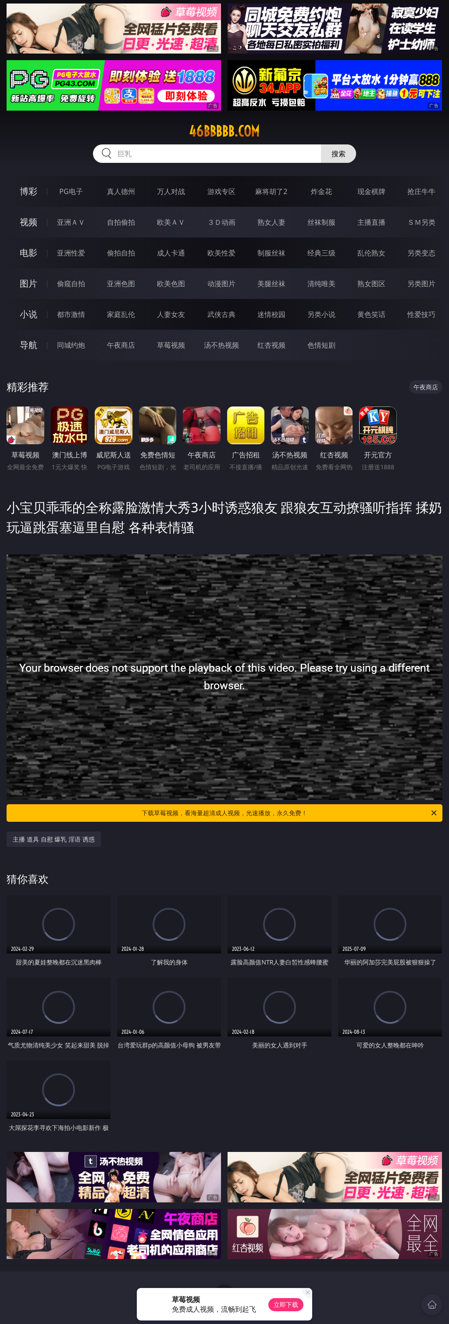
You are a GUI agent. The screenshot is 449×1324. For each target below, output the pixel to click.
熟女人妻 (271, 222)
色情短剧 (321, 345)
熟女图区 (371, 283)
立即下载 (286, 1304)
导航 (28, 345)
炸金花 (321, 191)
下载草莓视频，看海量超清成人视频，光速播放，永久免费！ (290, 813)
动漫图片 (221, 283)
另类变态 (421, 253)
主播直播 (371, 222)
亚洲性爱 (71, 253)
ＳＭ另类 (421, 222)
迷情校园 (271, 314)
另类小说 (321, 314)
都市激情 (71, 314)
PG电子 (70, 191)
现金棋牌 (371, 191)
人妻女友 (171, 314)
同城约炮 (71, 345)
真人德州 (121, 191)
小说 (28, 314)
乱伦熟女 (371, 253)
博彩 (28, 191)
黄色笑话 (371, 314)
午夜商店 (121, 345)
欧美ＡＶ (171, 222)
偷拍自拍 (121, 253)
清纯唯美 (321, 283)
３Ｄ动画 (221, 222)
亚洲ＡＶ (71, 222)
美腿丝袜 (271, 283)
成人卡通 (171, 253)
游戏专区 (221, 191)
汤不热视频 (221, 345)
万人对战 (171, 191)
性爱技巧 (421, 314)
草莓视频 (171, 345)
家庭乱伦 (121, 314)
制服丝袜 (271, 253)
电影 (28, 253)
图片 (28, 283)
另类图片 (421, 283)
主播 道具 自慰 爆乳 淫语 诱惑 (53, 839)
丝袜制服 (321, 222)
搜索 (338, 153)
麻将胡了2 (271, 191)
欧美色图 (171, 283)
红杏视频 (271, 345)
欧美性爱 (221, 253)
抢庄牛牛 (421, 191)
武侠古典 (221, 314)
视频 (28, 222)
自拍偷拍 (121, 222)
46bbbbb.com (224, 131)
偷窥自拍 (71, 283)
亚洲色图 (121, 283)
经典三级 (321, 253)
